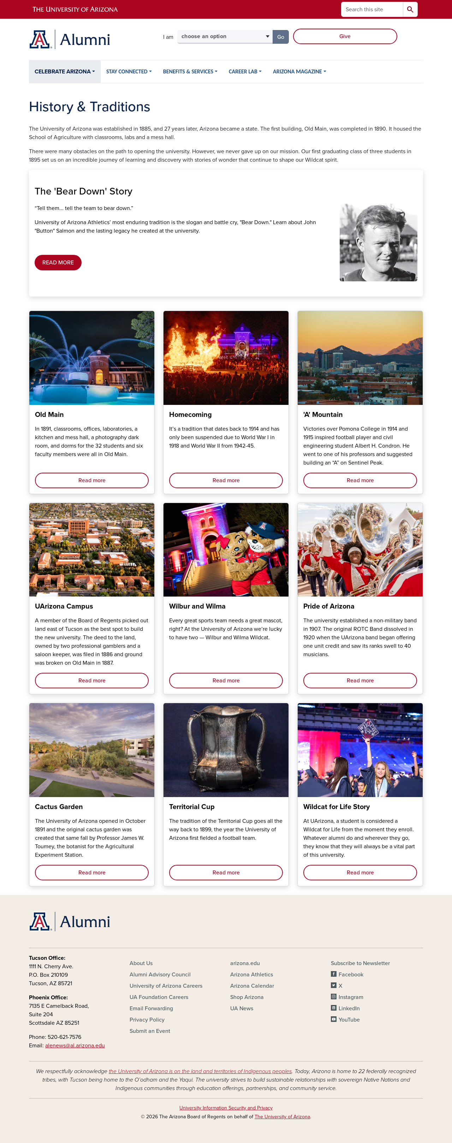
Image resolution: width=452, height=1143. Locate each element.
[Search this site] (372, 9)
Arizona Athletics (251, 974)
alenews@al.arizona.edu (75, 1045)
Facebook (351, 974)
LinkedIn (349, 1008)
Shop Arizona (247, 997)
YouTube (349, 1019)
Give (345, 36)
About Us (141, 963)
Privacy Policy (147, 1019)
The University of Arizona (282, 1117)
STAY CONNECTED (127, 71)
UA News (241, 1008)
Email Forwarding (151, 1008)
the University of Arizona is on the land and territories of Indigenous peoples (200, 1071)
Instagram (351, 997)
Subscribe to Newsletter (360, 963)
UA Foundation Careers (159, 997)
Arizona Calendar (252, 985)
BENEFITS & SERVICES (188, 71)
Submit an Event (150, 1031)
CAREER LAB (243, 71)
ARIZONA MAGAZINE (297, 71)
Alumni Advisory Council (160, 974)
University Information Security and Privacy (226, 1108)
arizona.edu (245, 963)
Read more (92, 480)
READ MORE (58, 262)
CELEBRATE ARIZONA (63, 71)
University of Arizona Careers (166, 985)
